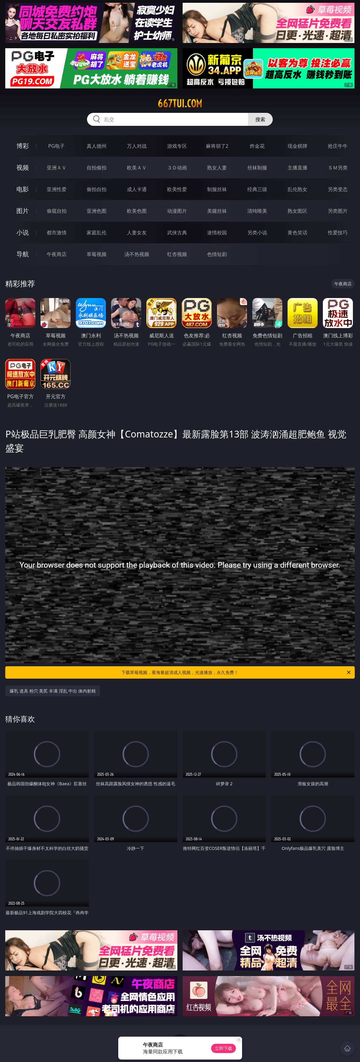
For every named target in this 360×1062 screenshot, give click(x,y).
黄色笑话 (297, 232)
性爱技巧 (338, 232)
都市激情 (57, 232)
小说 (22, 232)
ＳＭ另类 (338, 167)
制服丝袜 (217, 189)
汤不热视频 (136, 254)
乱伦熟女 (297, 189)
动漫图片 (177, 210)
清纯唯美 (257, 210)
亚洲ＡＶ (57, 167)
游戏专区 (177, 146)
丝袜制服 (257, 167)
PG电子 (56, 146)
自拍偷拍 (96, 167)
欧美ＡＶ (137, 167)
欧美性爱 (177, 189)
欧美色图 (137, 210)
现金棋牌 (297, 146)
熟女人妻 (217, 167)
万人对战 (137, 146)
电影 (22, 189)
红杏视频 (177, 254)
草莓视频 (96, 254)
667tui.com (180, 103)
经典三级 (257, 189)
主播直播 (297, 167)
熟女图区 (297, 210)
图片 (22, 211)
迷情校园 (217, 232)
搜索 (260, 119)
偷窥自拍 (57, 210)
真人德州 (96, 146)
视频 (22, 167)
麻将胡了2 (217, 146)
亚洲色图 (96, 210)
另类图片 (338, 210)
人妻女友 (137, 232)
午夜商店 (57, 254)
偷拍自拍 (96, 189)
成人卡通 (137, 189)
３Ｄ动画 (177, 167)
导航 (22, 254)
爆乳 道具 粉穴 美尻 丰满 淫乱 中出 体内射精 (52, 691)
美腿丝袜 (217, 210)
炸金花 (257, 146)
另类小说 (257, 232)
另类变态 (338, 189)
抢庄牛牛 (338, 146)
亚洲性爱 (57, 189)
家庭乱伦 (96, 232)
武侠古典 (177, 232)
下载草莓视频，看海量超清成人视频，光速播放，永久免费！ (236, 672)
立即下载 (223, 1048)
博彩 (22, 146)
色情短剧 (217, 254)
